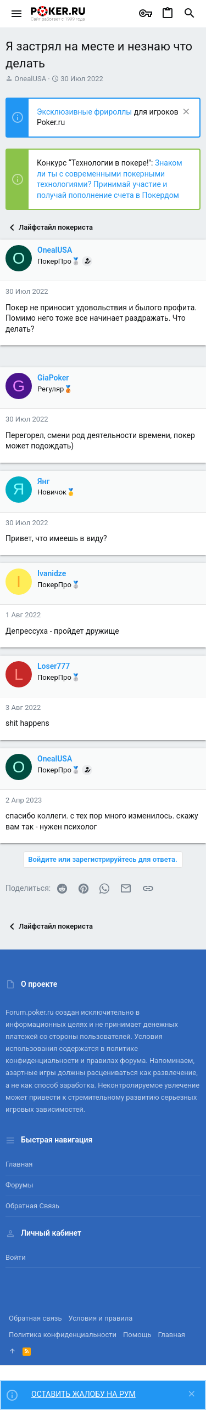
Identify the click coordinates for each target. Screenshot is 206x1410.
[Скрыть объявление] (185, 112)
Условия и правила (101, 1318)
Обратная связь (32, 1206)
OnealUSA (30, 79)
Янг (43, 481)
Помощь (137, 1335)
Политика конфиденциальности (62, 1335)
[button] (16, 14)
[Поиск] (190, 13)
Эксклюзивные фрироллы (85, 111)
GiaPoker (53, 377)
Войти (15, 1257)
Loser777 (53, 666)
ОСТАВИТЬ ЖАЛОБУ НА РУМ (83, 1394)
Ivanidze (51, 573)
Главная (18, 1164)
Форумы (19, 1185)
